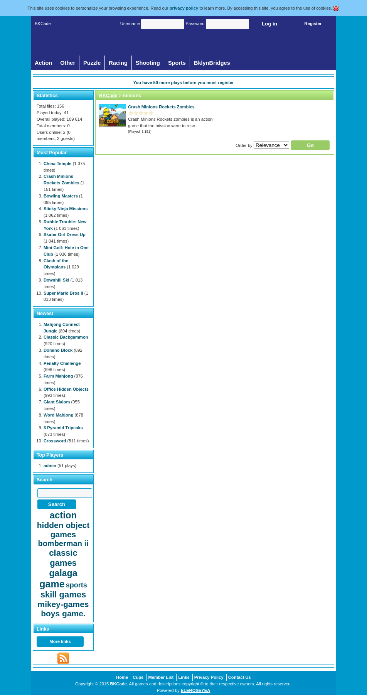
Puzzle (92, 63)
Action (43, 63)
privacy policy (184, 8)
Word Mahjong (58, 415)
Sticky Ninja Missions (66, 208)
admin (50, 465)
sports (76, 585)
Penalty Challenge (62, 363)
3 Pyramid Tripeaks (63, 427)
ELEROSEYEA (195, 690)
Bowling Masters (61, 196)
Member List (160, 677)
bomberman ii (63, 543)
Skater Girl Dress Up (65, 234)
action (63, 515)
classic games (63, 558)
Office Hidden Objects (66, 389)
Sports (177, 63)
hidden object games (63, 530)
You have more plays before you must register (183, 82)
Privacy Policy (209, 677)
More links (60, 641)
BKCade (108, 95)
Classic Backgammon (66, 337)
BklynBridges (212, 63)
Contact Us (239, 677)
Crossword (55, 441)
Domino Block (58, 350)
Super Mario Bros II (63, 293)
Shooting (148, 63)
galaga (63, 573)
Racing (118, 63)
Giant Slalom (57, 402)
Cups (138, 677)
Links (183, 677)
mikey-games (63, 604)
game (51, 584)
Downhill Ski (56, 280)
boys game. (63, 613)
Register (313, 23)
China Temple (58, 163)
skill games (63, 594)
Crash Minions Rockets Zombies (161, 107)
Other (67, 63)
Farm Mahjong (58, 376)
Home (122, 677)
